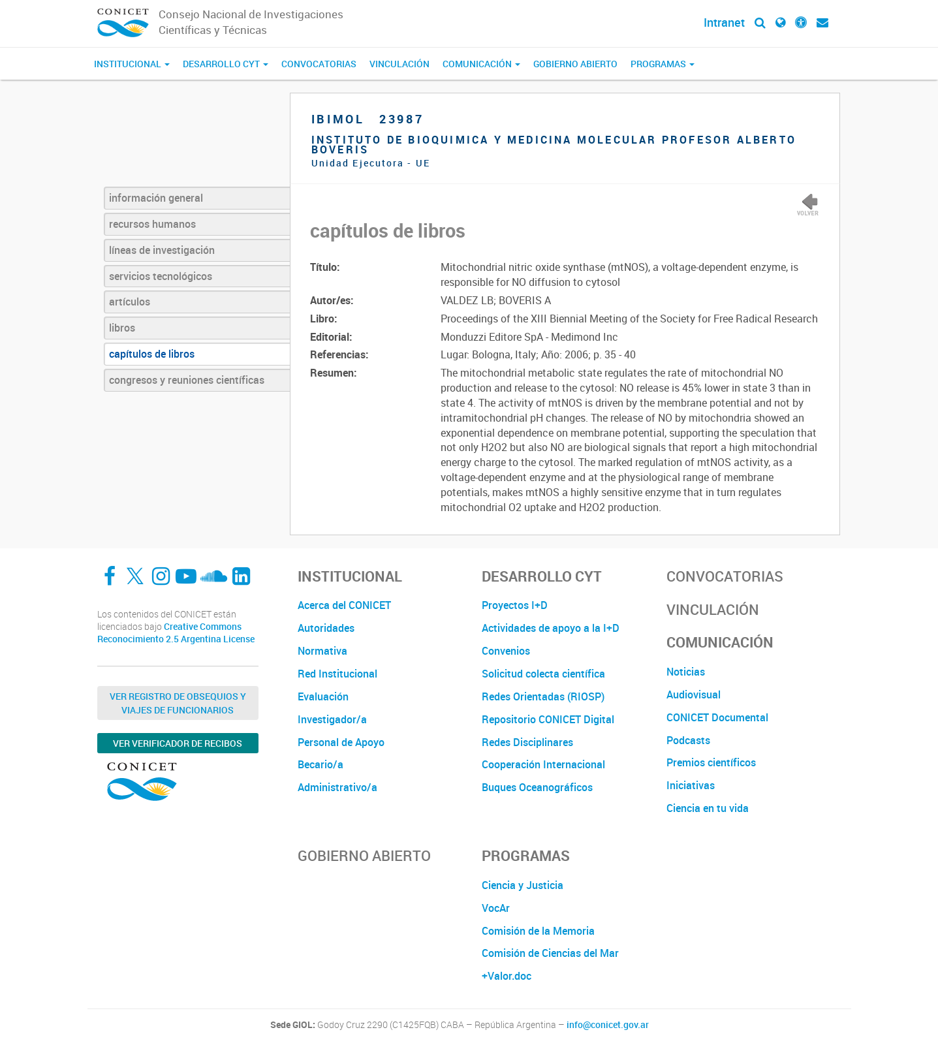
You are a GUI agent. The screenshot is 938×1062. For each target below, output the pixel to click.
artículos (129, 301)
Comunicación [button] (481, 63)
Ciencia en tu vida (707, 808)
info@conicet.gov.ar (608, 1025)
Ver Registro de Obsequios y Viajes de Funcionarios (178, 703)
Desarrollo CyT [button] (225, 63)
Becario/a (320, 764)
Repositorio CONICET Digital (548, 719)
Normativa (322, 651)
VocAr (496, 908)
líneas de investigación (162, 250)
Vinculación (399, 63)
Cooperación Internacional (543, 764)
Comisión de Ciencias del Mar (550, 953)
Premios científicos (711, 762)
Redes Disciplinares (527, 742)
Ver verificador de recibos (177, 743)
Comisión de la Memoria (538, 931)
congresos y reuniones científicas (186, 380)
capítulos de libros (152, 354)
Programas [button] (663, 63)
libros (122, 327)
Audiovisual (693, 694)
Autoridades (326, 628)
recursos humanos (152, 224)
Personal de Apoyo (341, 742)
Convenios (506, 651)
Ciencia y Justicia (522, 885)
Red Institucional (337, 673)
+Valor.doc (506, 976)
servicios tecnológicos (160, 276)
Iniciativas (690, 785)
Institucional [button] (132, 63)
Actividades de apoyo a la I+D (550, 628)
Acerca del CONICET (344, 605)
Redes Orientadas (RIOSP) (543, 696)
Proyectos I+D (515, 605)
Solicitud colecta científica (543, 673)
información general (156, 198)
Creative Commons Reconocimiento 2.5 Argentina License (176, 633)
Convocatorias (318, 63)
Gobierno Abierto (575, 63)
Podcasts (688, 740)
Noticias (685, 671)
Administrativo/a (337, 787)
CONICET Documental (717, 717)
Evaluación (323, 696)
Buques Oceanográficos (537, 787)
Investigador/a (332, 719)
